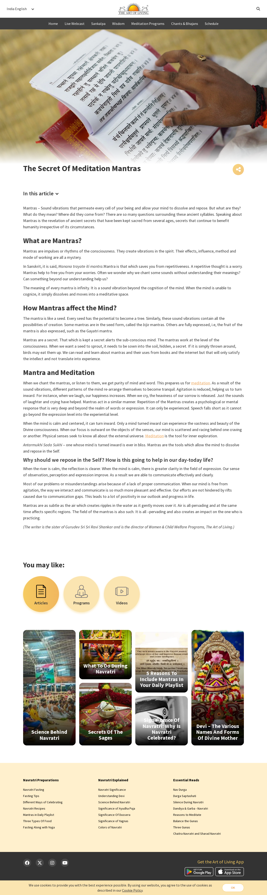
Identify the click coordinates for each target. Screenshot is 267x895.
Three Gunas (181, 828)
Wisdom (118, 23)
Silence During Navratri (188, 803)
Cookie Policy (132, 890)
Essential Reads (186, 781)
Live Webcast (75, 23)
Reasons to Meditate (187, 815)
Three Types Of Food (37, 822)
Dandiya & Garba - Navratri (190, 809)
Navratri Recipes (34, 809)
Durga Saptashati (184, 797)
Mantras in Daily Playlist (38, 815)
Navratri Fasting (33, 790)
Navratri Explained (113, 781)
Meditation (154, 436)
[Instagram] (52, 864)
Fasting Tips (31, 797)
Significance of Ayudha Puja (116, 809)
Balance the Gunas (185, 822)
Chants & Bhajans (184, 23)
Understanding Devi (111, 797)
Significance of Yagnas (113, 822)
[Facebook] (27, 864)
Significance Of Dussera (114, 815)
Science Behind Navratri (114, 803)
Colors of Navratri (110, 828)
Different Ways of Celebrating (43, 803)
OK (232, 887)
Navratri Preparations (41, 781)
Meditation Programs (147, 23)
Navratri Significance (112, 790)
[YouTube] (65, 864)
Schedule (212, 23)
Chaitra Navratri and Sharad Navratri (197, 834)
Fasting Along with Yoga (39, 828)
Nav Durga (180, 790)
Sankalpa (98, 23)
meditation (200, 383)
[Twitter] (40, 864)
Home (53, 23)
